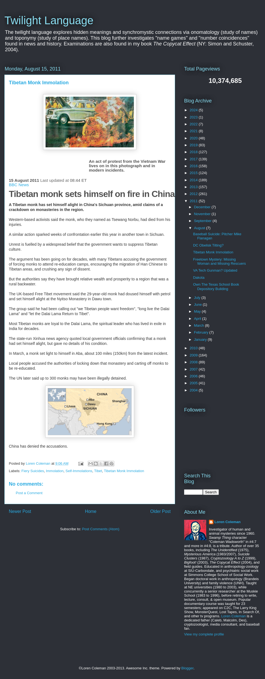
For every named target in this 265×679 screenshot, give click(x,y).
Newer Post (20, 511)
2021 (194, 131)
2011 (194, 201)
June (198, 304)
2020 (194, 138)
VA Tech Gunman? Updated (215, 270)
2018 (194, 152)
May (198, 311)
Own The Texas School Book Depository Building (216, 286)
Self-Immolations (78, 471)
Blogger (187, 668)
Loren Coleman (227, 522)
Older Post (160, 511)
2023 (194, 117)
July (198, 298)
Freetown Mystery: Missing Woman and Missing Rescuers (219, 261)
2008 (194, 362)
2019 (194, 145)
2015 (194, 173)
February (202, 332)
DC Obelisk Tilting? (208, 245)
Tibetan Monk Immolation (124, 471)
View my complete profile (204, 634)
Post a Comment (29, 493)
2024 (194, 110)
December (203, 207)
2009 (194, 355)
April (198, 318)
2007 (194, 369)
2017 (194, 159)
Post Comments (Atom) (100, 529)
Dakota (198, 277)
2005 (194, 383)
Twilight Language (48, 20)
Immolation (54, 471)
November (203, 214)
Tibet (98, 471)
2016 (194, 166)
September (203, 221)
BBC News (19, 184)
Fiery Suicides (33, 471)
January (201, 339)
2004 (194, 390)
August (200, 228)
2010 (194, 348)
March (199, 325)
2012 (194, 194)
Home (91, 511)
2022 (194, 124)
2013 (194, 187)
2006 (194, 376)
